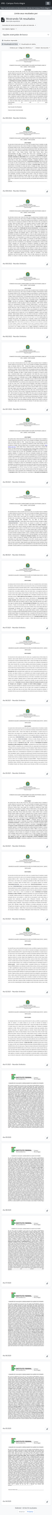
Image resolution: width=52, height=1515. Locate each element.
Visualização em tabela (27, 44)
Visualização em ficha (10, 44)
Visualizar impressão (9, 40)
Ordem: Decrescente (42, 48)
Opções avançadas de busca (15, 34)
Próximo (30, 1512)
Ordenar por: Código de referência (21, 48)
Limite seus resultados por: (26, 13)
